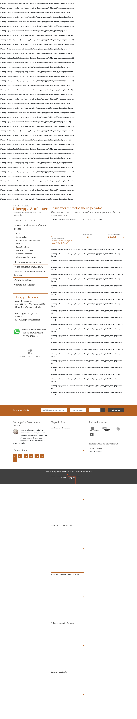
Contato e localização (24, 284)
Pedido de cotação (23, 279)
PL (15, 460)
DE (20, 456)
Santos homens (22, 234)
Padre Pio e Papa (22, 247)
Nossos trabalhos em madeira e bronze (65, 477)
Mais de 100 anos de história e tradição (65, 574)
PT (42, 456)
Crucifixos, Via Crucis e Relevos (28, 240)
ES (37, 456)
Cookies (99, 449)
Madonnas (20, 244)
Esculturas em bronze (24, 254)
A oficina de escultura (25, 220)
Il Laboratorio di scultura (60, 428)
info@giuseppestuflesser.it (27, 320)
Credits (91, 449)
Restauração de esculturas (27, 262)
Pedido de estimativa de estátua (62, 623)
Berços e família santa (24, 250)
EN (26, 456)
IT (15, 456)
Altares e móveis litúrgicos (26, 257)
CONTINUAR (116, 410)
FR (31, 456)
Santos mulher (21, 237)
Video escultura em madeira (28, 266)
